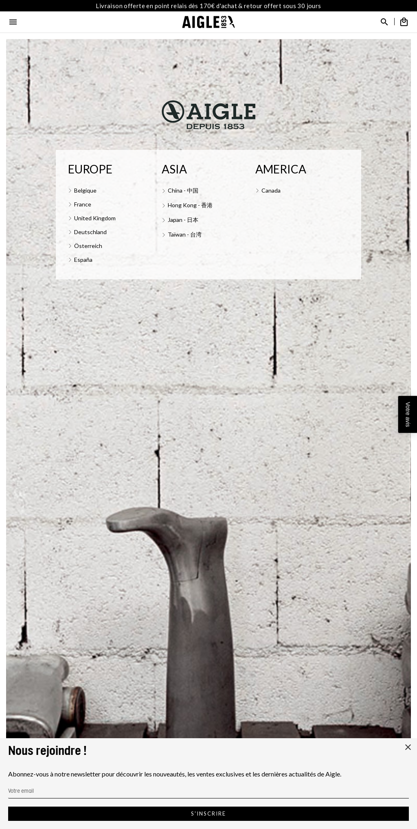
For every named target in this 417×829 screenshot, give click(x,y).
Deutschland (90, 231)
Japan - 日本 (183, 219)
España (83, 259)
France (82, 204)
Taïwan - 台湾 (185, 234)
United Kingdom (95, 218)
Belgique (85, 190)
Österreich (88, 245)
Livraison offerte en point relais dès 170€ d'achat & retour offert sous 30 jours (208, 5)
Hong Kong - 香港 (190, 205)
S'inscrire (208, 813)
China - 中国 (183, 190)
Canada (271, 190)
